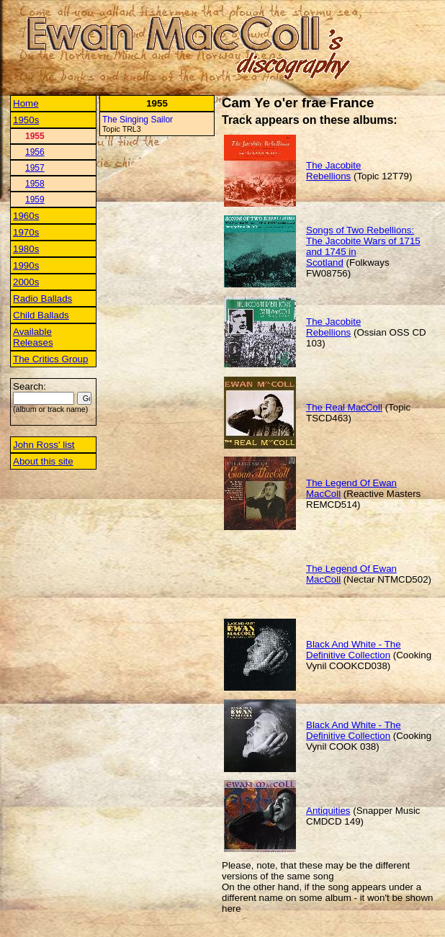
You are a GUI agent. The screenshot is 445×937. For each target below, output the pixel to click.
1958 (35, 184)
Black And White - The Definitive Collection (353, 649)
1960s (26, 215)
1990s (26, 265)
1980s (26, 248)
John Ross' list (44, 444)
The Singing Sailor (137, 120)
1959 (35, 199)
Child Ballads (41, 315)
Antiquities (328, 810)
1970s (26, 232)
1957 (35, 168)
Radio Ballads (42, 298)
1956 (35, 152)
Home (26, 103)
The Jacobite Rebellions (333, 170)
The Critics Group (50, 359)
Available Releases (33, 337)
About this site (43, 461)
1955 (35, 136)
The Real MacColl (344, 407)
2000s (26, 282)
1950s (26, 120)
